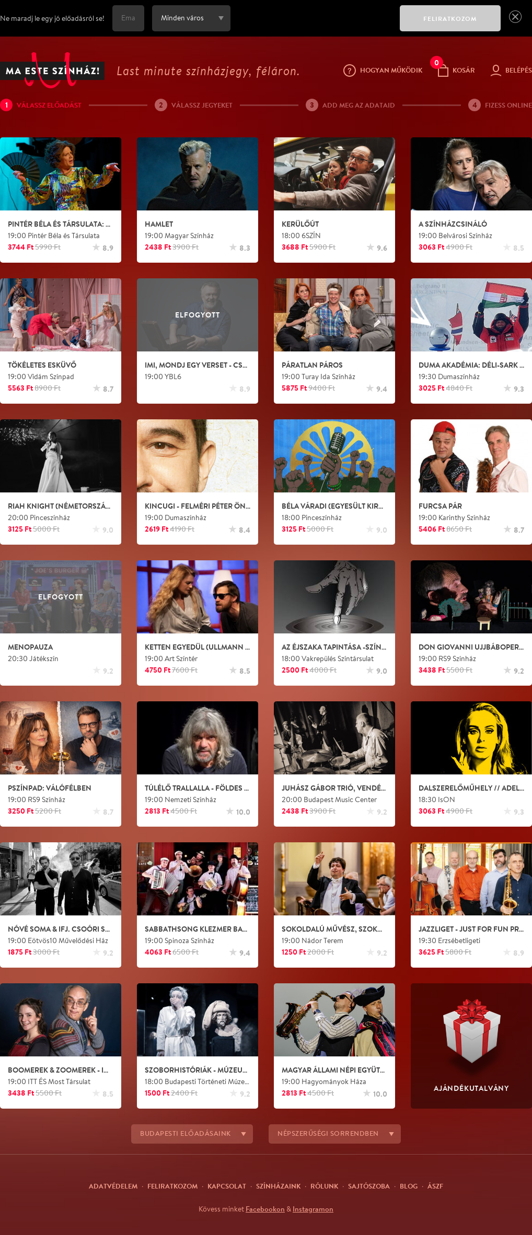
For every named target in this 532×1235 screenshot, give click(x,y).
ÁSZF (435, 1186)
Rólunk (324, 1186)
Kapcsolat (226, 1186)
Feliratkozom (172, 1186)
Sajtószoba (369, 1186)
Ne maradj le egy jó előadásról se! (52, 18)
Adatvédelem (113, 1186)
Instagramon (313, 1209)
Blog (409, 1186)
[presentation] (312, 25)
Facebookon (265, 1209)
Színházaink (278, 1186)
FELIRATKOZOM (450, 18)
